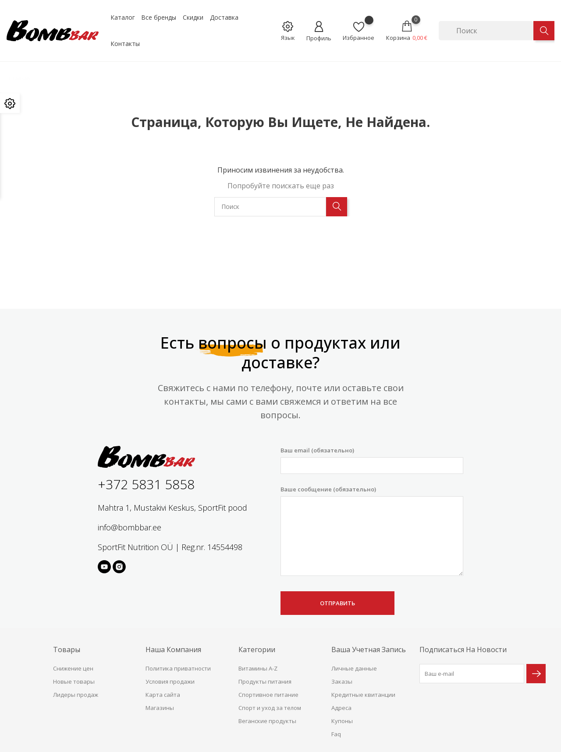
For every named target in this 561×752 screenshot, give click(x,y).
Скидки (193, 17)
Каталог (122, 17)
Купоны (342, 721)
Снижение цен (73, 668)
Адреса (341, 708)
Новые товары (74, 681)
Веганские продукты (267, 721)
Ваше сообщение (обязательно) (371, 530)
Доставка (224, 17)
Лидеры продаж (75, 695)
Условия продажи (170, 681)
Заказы (341, 681)
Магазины (160, 708)
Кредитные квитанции (363, 695)
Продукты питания (264, 681)
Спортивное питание (268, 695)
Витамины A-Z (257, 668)
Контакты (125, 43)
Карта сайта (163, 695)
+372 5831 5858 (146, 484)
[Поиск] (486, 30)
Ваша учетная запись (368, 649)
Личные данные (354, 668)
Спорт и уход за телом (269, 708)
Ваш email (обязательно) (371, 460)
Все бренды (158, 17)
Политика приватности (178, 668)
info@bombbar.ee (129, 527)
